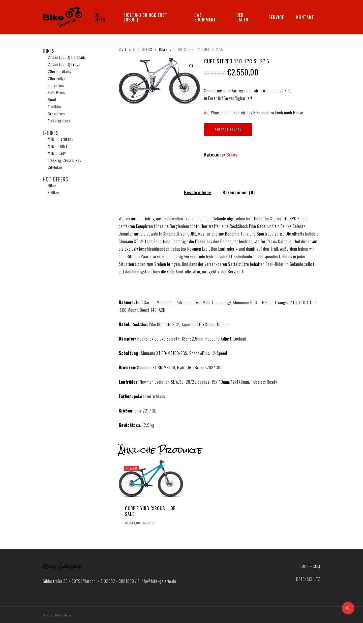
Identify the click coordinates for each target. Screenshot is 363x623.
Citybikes (55, 167)
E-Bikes (53, 192)
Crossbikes (56, 113)
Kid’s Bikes (56, 92)
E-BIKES (51, 132)
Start (122, 49)
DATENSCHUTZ (308, 579)
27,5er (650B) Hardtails (67, 57)
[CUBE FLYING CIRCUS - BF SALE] (151, 479)
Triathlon (55, 106)
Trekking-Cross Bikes (64, 160)
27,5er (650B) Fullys (64, 64)
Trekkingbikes (59, 120)
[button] (191, 66)
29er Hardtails (59, 71)
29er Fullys (56, 78)
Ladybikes (56, 85)
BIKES (49, 51)
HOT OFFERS (55, 179)
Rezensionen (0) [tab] (239, 192)
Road (52, 99)
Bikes (52, 185)
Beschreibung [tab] (197, 192)
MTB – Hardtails (60, 138)
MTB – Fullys (57, 145)
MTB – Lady (57, 152)
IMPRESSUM (310, 566)
